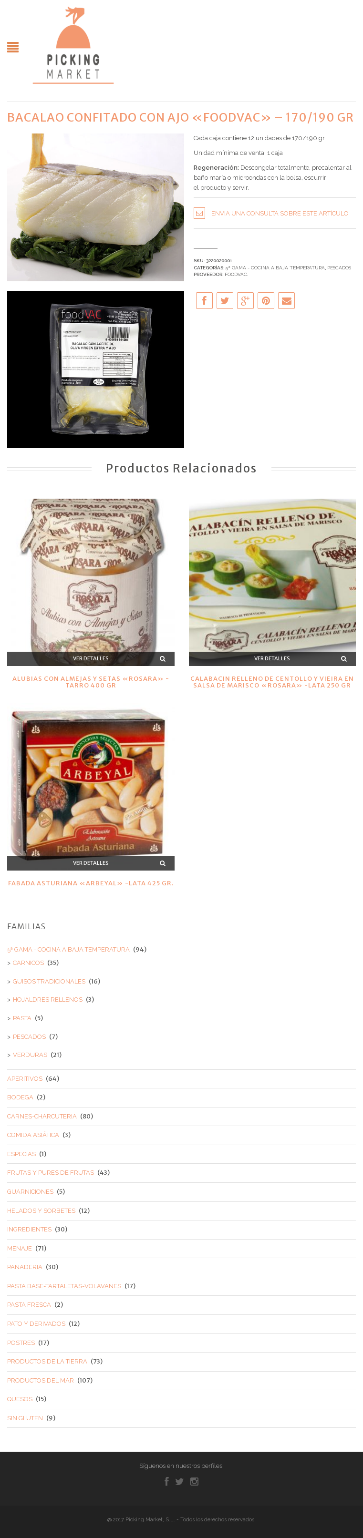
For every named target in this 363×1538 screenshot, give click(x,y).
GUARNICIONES (30, 1191)
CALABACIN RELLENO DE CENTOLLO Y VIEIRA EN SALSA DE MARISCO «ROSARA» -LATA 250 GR (272, 682)
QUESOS (19, 1399)
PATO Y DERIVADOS (36, 1323)
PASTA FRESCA (29, 1304)
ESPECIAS (21, 1154)
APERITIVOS (24, 1078)
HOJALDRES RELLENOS (48, 999)
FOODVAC (236, 274)
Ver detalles (91, 658)
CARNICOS (28, 962)
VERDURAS (30, 1054)
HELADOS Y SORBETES (41, 1210)
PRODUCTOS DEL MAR (40, 1380)
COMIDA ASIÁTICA (33, 1134)
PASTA (22, 1018)
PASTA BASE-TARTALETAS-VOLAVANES (64, 1286)
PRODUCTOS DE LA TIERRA (47, 1361)
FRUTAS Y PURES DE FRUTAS (50, 1172)
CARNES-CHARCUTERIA (42, 1116)
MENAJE (19, 1248)
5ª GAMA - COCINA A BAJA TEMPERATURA (275, 267)
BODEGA (20, 1097)
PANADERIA (24, 1267)
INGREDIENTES (29, 1229)
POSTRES (21, 1342)
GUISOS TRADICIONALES (49, 981)
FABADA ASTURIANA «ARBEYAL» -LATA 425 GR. (91, 883)
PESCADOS (339, 267)
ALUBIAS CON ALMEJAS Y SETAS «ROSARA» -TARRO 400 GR (90, 682)
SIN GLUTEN (25, 1418)
